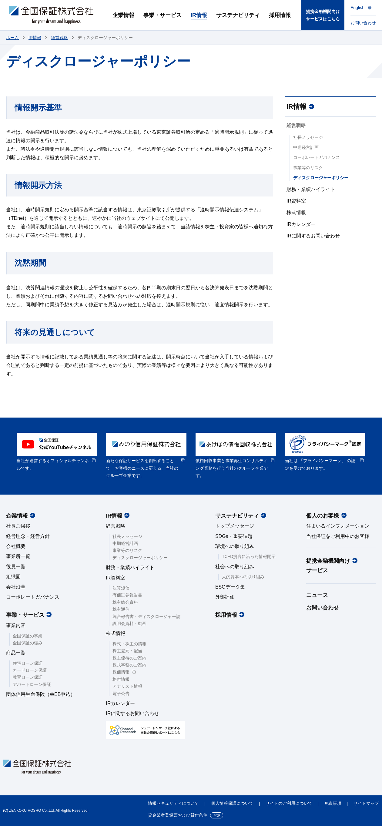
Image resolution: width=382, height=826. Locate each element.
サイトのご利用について (289, 803)
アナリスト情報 (127, 686)
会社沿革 (15, 586)
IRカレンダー (301, 224)
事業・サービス (25, 615)
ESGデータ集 (230, 586)
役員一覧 (15, 566)
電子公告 (120, 693)
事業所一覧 (18, 556)
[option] (57, 452)
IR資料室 (296, 200)
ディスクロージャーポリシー (320, 177)
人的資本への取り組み (243, 576)
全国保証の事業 (27, 635)
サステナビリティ (237, 516)
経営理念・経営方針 (28, 536)
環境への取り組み (234, 546)
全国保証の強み (27, 642)
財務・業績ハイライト (310, 189)
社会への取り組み (234, 566)
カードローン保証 (30, 670)
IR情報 (34, 37)
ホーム (12, 37)
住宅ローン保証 (27, 663)
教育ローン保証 (27, 677)
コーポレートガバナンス (316, 157)
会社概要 (15, 546)
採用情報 (226, 615)
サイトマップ (366, 803)
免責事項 (332, 803)
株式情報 (296, 212)
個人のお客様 (322, 516)
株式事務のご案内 (129, 665)
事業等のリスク (308, 167)
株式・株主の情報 (129, 643)
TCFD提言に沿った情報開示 (249, 556)
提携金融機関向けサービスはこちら (323, 15)
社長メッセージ (308, 137)
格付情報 (120, 679)
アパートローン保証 (32, 684)
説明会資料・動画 (129, 623)
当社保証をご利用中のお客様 (337, 536)
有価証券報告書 (127, 595)
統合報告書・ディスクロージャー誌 (146, 616)
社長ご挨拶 (18, 526)
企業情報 (17, 516)
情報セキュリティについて (173, 803)
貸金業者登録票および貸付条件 (177, 815)
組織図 (13, 576)
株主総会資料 (125, 602)
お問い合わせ (322, 608)
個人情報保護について (232, 803)
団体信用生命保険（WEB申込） (40, 694)
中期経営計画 (306, 147)
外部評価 (225, 596)
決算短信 (120, 588)
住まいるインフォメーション (337, 526)
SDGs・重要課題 (234, 536)
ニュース (317, 595)
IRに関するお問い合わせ (313, 235)
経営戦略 (59, 37)
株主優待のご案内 (129, 658)
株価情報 (120, 672)
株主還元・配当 (127, 650)
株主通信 (120, 609)
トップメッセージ (234, 526)
